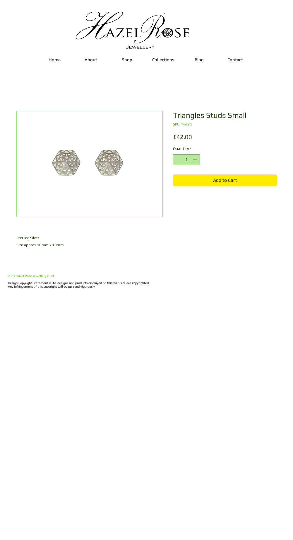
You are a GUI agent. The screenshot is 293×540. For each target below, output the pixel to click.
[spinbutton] (186, 159)
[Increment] (195, 159)
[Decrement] (177, 159)
